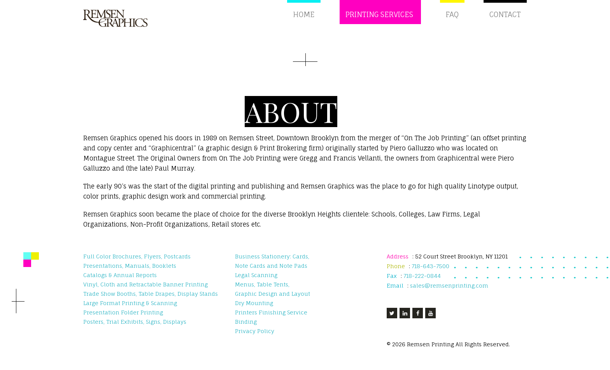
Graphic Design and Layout (272, 299)
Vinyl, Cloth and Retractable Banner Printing (145, 290)
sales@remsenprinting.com (449, 291)
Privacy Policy (254, 336)
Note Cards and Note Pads (271, 271)
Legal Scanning (256, 281)
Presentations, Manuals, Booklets (129, 271)
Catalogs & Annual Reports (120, 281)
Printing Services (381, 18)
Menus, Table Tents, (262, 290)
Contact (505, 18)
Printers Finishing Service (271, 318)
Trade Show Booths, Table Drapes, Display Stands (150, 299)
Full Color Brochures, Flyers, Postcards (137, 262)
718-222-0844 (422, 281)
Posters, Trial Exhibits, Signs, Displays (134, 327)
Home (306, 18)
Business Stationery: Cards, (272, 262)
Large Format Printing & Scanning (130, 308)
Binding (246, 327)
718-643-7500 (430, 272)
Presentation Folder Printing (123, 318)
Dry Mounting (254, 308)
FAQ (452, 18)
